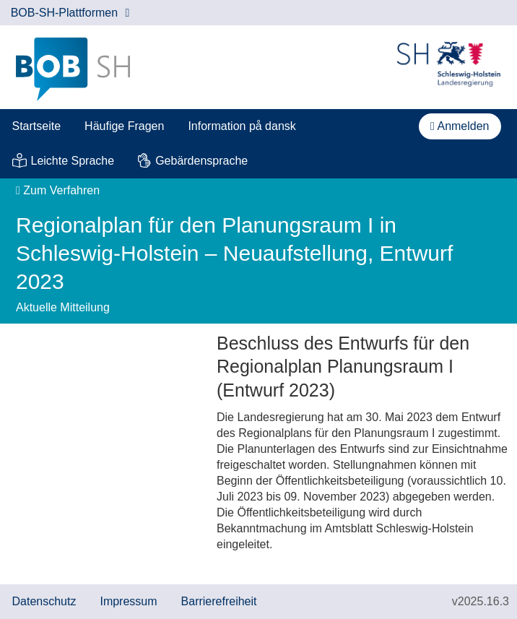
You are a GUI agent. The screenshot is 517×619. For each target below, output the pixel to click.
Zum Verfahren (58, 190)
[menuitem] (36, 126)
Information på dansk (241, 126)
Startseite (36, 126)
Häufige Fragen (124, 126)
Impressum (128, 601)
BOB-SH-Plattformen (70, 13)
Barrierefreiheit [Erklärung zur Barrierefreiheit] (219, 601)
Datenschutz (44, 601)
